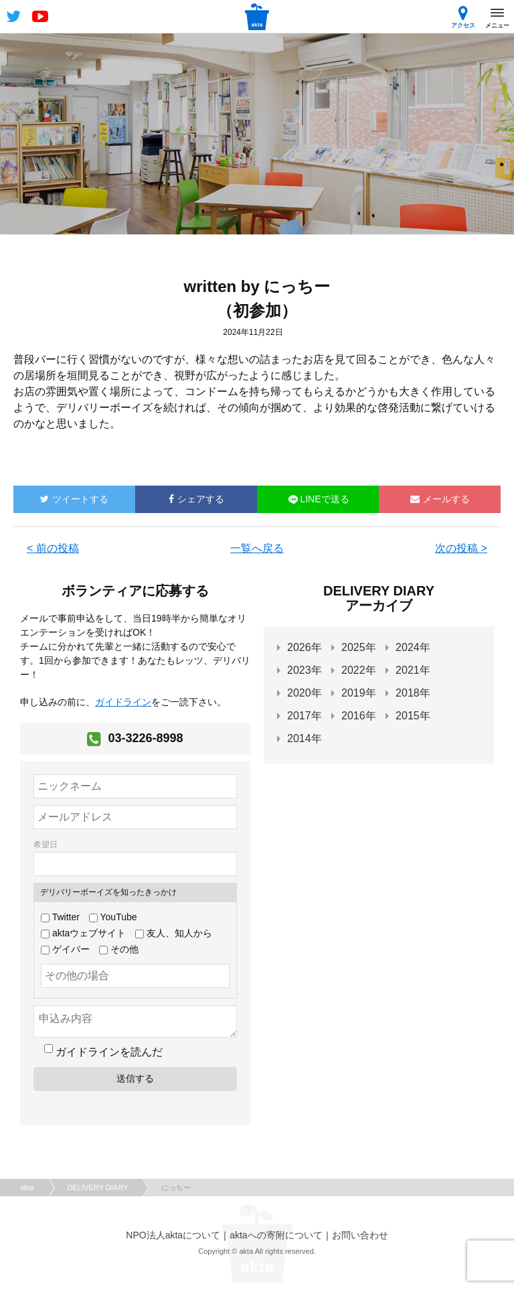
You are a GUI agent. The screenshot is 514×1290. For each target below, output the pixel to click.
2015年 (413, 715)
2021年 (413, 670)
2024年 (413, 647)
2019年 (358, 693)
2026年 (304, 647)
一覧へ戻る (257, 548)
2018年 (413, 693)
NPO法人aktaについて (173, 1235)
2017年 (304, 715)
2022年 (358, 670)
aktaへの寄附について (276, 1235)
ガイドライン (123, 702)
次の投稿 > (461, 548)
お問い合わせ (360, 1235)
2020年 (304, 693)
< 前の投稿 (53, 548)
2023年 (304, 670)
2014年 (304, 738)
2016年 (358, 715)
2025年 (358, 647)
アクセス (463, 17)
